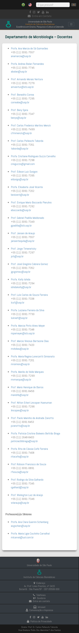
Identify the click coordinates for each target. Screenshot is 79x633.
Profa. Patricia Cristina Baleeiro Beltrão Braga (35, 433)
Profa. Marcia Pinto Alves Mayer (28, 325)
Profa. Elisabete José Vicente (27, 187)
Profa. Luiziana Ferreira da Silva (27, 310)
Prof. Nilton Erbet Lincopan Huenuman (31, 402)
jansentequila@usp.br (22, 241)
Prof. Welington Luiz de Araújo (27, 495)
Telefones (39, 595)
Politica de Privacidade (39, 621)
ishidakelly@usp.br (21, 287)
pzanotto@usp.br (20, 426)
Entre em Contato (39, 16)
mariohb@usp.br (20, 395)
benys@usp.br (18, 118)
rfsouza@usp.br (19, 472)
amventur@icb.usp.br (22, 87)
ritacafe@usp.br (20, 456)
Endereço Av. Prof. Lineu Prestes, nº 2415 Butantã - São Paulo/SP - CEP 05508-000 (39, 586)
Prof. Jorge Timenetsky (23, 248)
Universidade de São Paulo (39, 565)
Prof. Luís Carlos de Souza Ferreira (29, 295)
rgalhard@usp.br (20, 487)
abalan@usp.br (19, 71)
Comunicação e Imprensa (39, 610)
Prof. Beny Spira (19, 110)
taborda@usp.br (19, 148)
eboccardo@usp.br (21, 210)
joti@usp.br (17, 256)
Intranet (39, 607)
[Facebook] (30, 12)
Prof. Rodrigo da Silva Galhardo (27, 479)
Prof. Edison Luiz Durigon (24, 171)
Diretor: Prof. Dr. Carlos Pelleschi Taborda (39, 627)
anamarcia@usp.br (21, 56)
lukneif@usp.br (19, 318)
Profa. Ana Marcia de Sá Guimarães (29, 48)
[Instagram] (35, 12)
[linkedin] (48, 12)
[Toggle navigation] (71, 24)
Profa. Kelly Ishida (20, 279)
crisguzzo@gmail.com (23, 164)
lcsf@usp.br (17, 302)
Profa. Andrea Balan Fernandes (27, 64)
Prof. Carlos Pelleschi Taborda (27, 141)
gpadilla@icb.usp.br (21, 225)
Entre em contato (39, 601)
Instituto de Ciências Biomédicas (39, 577)
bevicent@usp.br (20, 195)
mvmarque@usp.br (21, 379)
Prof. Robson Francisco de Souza (28, 464)
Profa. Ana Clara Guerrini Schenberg (29, 522)
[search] (73, 4)
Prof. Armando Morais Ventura (27, 79)
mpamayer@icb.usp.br (23, 333)
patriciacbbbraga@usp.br (24, 441)
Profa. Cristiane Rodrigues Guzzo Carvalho (33, 156)
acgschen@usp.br (20, 526)
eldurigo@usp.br (19, 179)
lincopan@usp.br (20, 410)
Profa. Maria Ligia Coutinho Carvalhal (30, 533)
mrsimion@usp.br (20, 364)
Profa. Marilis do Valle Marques (27, 372)
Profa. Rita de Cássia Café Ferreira (29, 449)
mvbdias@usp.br (20, 349)
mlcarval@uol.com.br (22, 537)
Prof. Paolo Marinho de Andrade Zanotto (32, 418)
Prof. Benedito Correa (22, 94)
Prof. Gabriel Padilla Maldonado (27, 218)
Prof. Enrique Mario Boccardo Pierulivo (31, 202)
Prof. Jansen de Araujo (23, 233)
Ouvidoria (39, 598)
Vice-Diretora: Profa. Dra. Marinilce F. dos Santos (39, 630)
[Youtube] (44, 12)
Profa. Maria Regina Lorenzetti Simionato (33, 356)
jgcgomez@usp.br (20, 272)
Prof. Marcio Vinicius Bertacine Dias (30, 341)
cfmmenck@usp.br (21, 133)
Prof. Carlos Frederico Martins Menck (31, 125)
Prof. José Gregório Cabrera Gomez (29, 264)
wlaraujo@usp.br (20, 503)
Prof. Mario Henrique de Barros (27, 387)
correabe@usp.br (20, 102)
